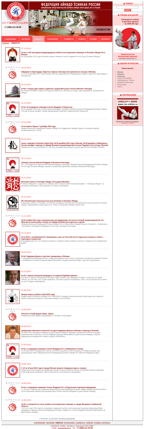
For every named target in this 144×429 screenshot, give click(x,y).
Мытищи (120, 74)
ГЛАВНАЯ (5, 43)
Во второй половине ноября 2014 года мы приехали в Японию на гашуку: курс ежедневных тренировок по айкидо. (62, 91)
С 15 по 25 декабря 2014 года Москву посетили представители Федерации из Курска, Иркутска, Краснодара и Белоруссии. (64, 74)
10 (62, 418)
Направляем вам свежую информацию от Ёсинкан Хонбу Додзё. (46, 315)
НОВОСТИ (38, 39)
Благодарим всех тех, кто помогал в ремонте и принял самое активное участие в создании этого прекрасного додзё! (64, 240)
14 (71, 418)
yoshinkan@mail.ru (64, 428)
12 (67, 418)
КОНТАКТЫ (105, 39)
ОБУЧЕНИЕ (25, 39)
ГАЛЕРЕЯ (82, 39)
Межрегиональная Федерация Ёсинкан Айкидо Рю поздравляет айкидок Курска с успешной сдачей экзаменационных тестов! (60, 128)
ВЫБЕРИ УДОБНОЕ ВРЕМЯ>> (127, 121)
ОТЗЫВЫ (93, 39)
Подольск (121, 76)
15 (74, 418)
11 (65, 418)
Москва (120, 72)
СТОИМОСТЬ (69, 39)
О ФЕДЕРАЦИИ (10, 39)
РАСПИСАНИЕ (52, 39)
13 (69, 418)
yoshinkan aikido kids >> (128, 58)
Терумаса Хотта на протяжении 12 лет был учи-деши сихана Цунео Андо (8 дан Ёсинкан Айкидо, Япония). (64, 145)
